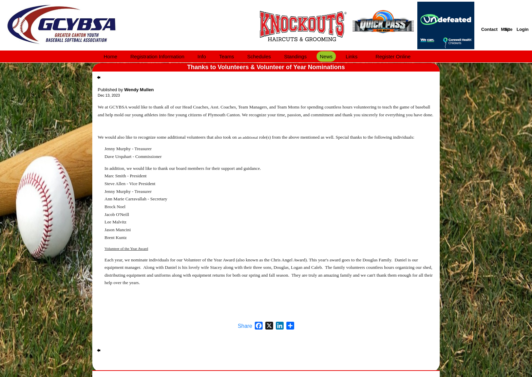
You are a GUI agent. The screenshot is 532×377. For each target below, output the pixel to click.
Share (245, 326)
